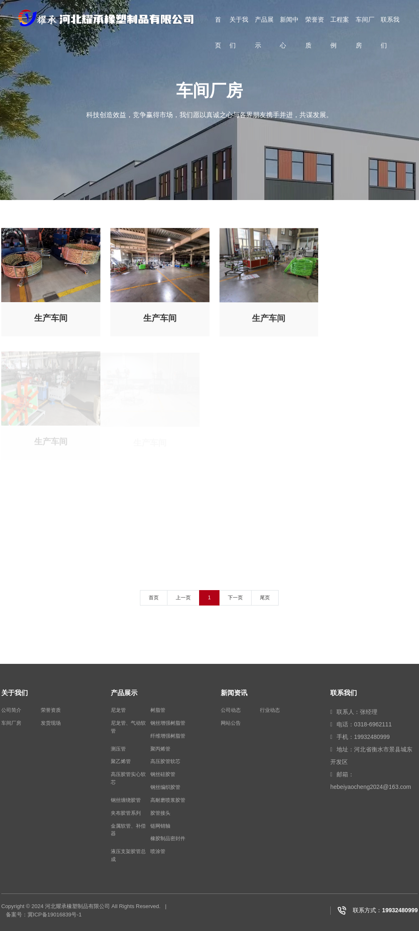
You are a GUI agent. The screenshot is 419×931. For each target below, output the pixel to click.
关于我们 (238, 25)
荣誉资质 (314, 25)
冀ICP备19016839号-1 (54, 914)
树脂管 (157, 710)
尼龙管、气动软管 (128, 727)
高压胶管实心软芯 (128, 778)
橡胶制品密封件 (167, 838)
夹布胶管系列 (126, 813)
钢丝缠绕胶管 (126, 800)
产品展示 (264, 25)
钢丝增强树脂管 (167, 723)
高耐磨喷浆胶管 (167, 800)
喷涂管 (157, 851)
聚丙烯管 (160, 749)
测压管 (118, 749)
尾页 (265, 598)
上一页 (183, 598)
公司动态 (231, 710)
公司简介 (11, 710)
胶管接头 (160, 813)
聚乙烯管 (121, 761)
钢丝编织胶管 (165, 787)
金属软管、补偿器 (128, 830)
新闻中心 (289, 25)
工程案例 (339, 25)
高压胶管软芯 (165, 761)
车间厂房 (365, 25)
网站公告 (231, 723)
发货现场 (51, 723)
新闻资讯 (234, 692)
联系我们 (390, 25)
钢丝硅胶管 (162, 774)
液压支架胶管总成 (128, 855)
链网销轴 (160, 826)
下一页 (235, 598)
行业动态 (270, 710)
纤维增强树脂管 (167, 736)
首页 (218, 25)
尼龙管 (118, 710)
